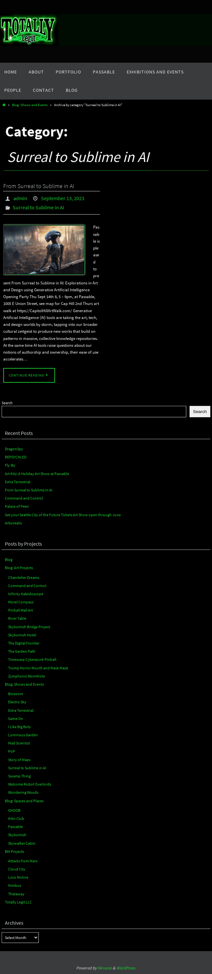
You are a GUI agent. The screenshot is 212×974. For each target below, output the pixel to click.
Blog (8, 559)
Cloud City (16, 869)
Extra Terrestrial (17, 481)
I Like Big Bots (19, 726)
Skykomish (17, 834)
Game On (15, 718)
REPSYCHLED (15, 457)
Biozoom (15, 693)
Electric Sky (17, 701)
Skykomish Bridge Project (29, 626)
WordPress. (126, 968)
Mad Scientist (19, 743)
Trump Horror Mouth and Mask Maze (38, 667)
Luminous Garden (23, 734)
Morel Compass (21, 601)
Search (7, 402)
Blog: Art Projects (19, 567)
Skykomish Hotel (22, 634)
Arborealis (13, 522)
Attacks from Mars (22, 860)
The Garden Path (21, 651)
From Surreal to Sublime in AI (38, 186)
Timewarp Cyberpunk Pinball (32, 659)
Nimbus (14, 885)
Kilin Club (16, 818)
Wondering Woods (23, 792)
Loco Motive (18, 877)
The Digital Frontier (23, 643)
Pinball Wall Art (20, 610)
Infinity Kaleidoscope (25, 593)
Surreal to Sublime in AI (38, 207)
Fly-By (10, 465)
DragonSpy (14, 448)
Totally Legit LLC (18, 902)
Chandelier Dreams (23, 577)
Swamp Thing (19, 776)
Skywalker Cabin (21, 843)
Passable (15, 826)
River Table (17, 618)
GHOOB (14, 810)
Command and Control (24, 498)
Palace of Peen (17, 506)
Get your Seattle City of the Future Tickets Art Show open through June (63, 514)
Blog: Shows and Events (30, 105)
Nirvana (105, 968)
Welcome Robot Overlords (29, 784)
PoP (11, 751)
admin (20, 198)
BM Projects (14, 851)
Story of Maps (19, 759)
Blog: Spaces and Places (24, 800)
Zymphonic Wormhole (26, 676)
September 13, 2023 (62, 198)
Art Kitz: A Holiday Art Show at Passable (37, 473)
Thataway (16, 893)
